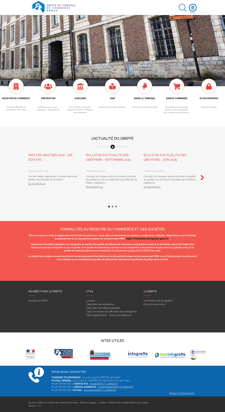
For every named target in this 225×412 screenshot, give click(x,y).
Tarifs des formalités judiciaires (103, 307)
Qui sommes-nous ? (155, 304)
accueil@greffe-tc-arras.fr (100, 390)
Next (201, 178)
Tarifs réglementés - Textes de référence (108, 315)
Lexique (90, 300)
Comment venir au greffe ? (158, 300)
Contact (102, 402)
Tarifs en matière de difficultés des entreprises (111, 311)
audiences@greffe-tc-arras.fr (115, 387)
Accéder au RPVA (38, 300)
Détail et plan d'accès (181, 393)
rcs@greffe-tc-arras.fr (104, 384)
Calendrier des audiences (100, 304)
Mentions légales (88, 402)
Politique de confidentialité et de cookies (128, 402)
